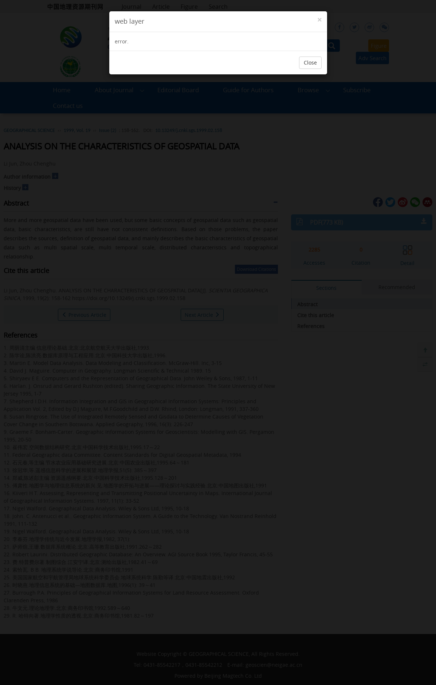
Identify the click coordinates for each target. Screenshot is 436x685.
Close (310, 62)
